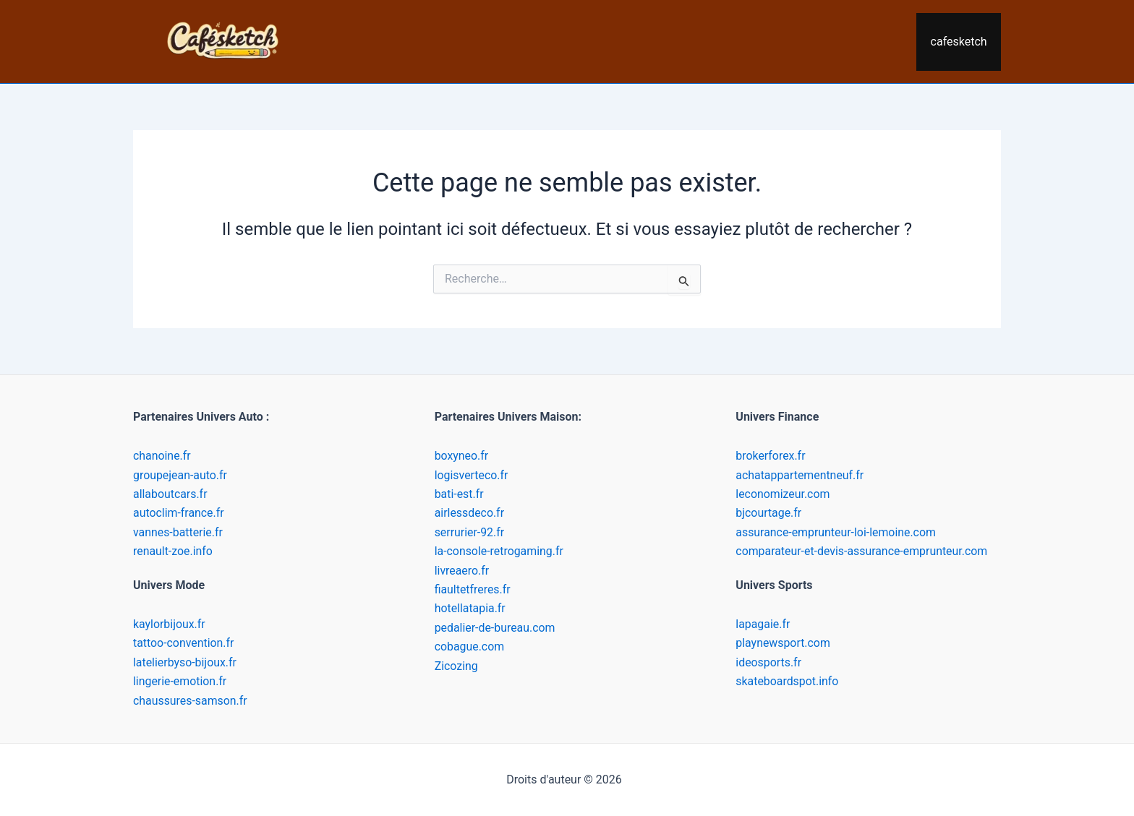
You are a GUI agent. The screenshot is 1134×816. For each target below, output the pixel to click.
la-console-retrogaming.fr (500, 551)
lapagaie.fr (763, 624)
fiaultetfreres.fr (473, 589)
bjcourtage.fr (769, 513)
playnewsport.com (783, 643)
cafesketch (961, 41)
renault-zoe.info (173, 551)
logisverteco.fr (472, 475)
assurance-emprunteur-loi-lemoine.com (836, 532)
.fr (202, 494)
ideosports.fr (768, 662)
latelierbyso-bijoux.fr (185, 662)
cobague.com (470, 646)
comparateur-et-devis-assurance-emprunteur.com (862, 551)
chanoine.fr (162, 456)
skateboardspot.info (787, 681)
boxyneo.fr (462, 456)
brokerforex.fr (771, 456)
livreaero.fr (462, 570)
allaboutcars (165, 494)
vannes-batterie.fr (178, 532)
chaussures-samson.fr (190, 701)
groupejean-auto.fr (180, 475)
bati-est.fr (459, 494)
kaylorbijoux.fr (169, 624)
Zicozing (457, 666)
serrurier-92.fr (470, 532)
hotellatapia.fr (470, 608)
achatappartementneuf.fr (800, 475)
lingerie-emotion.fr (180, 681)
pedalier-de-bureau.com (495, 628)
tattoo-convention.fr (184, 643)
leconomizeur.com (783, 494)
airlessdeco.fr (470, 513)
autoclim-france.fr (179, 513)
